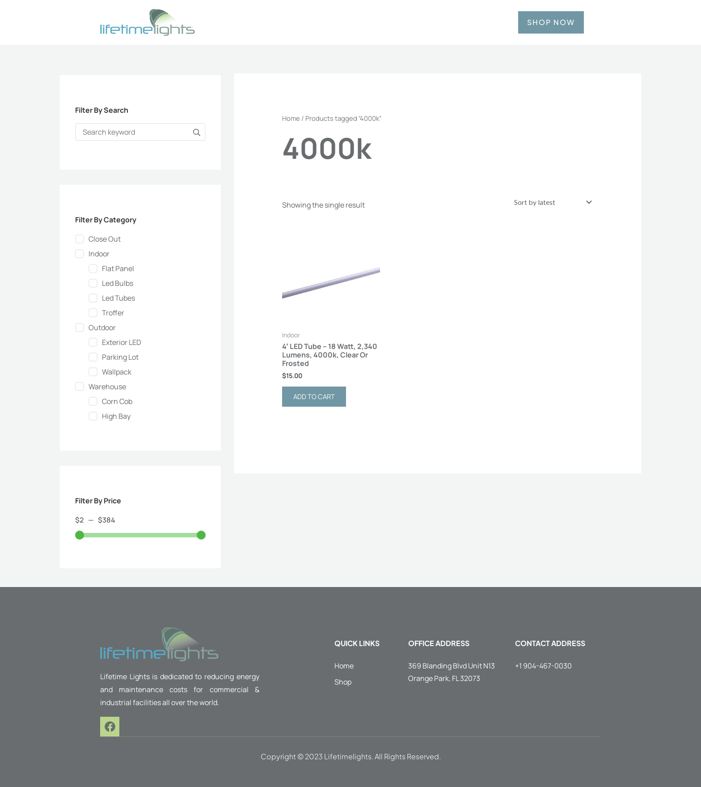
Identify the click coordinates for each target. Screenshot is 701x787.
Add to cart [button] (315, 399)
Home (291, 118)
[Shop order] (548, 202)
